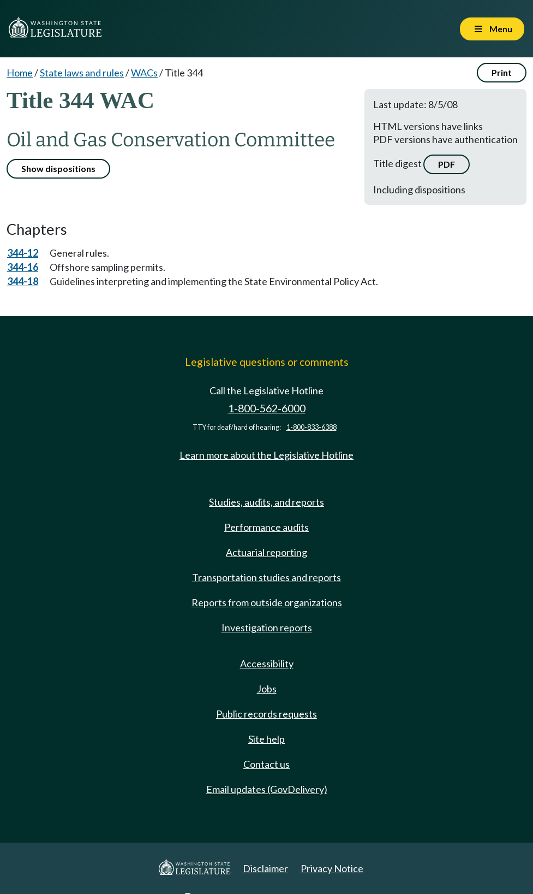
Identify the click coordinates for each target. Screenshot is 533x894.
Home (20, 73)
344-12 (22, 253)
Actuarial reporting (266, 552)
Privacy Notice (332, 868)
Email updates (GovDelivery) (266, 789)
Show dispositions (58, 168)
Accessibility (267, 664)
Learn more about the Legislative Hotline (266, 455)
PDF (446, 164)
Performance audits (266, 527)
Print (502, 72)
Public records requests (266, 714)
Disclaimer (265, 868)
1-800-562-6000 (267, 408)
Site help (266, 739)
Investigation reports (266, 627)
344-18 (22, 281)
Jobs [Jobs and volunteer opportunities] (267, 689)
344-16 (22, 267)
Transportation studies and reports (266, 577)
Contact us (266, 764)
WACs (144, 73)
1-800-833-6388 (311, 427)
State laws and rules (82, 73)
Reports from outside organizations (266, 602)
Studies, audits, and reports (266, 502)
